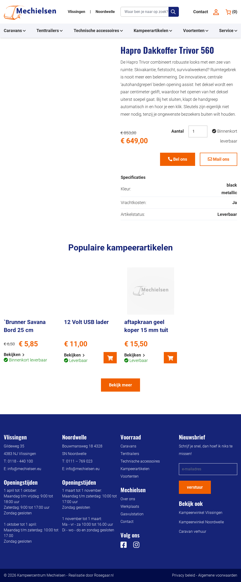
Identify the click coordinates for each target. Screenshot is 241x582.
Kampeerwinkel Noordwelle (201, 522)
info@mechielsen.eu (24, 469)
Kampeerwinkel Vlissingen (200, 512)
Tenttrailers (49, 30)
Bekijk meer (120, 384)
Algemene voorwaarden (217, 575)
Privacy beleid (183, 575)
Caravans (15, 30)
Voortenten (195, 30)
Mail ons (218, 159)
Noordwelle (105, 11)
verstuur (195, 487)
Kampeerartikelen (153, 30)
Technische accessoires (98, 30)
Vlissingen (77, 11)
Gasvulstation (132, 514)
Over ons (127, 499)
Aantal (177, 131)
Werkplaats (129, 506)
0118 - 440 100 (20, 461)
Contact (200, 11)
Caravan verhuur (192, 531)
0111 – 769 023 (79, 461)
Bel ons (177, 159)
